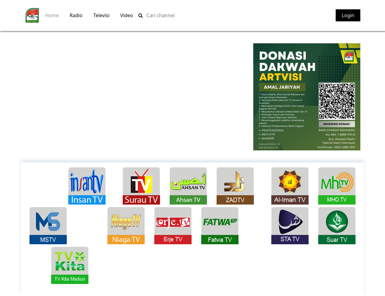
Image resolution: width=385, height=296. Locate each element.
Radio (76, 15)
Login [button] (348, 15)
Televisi (101, 15)
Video (126, 15)
